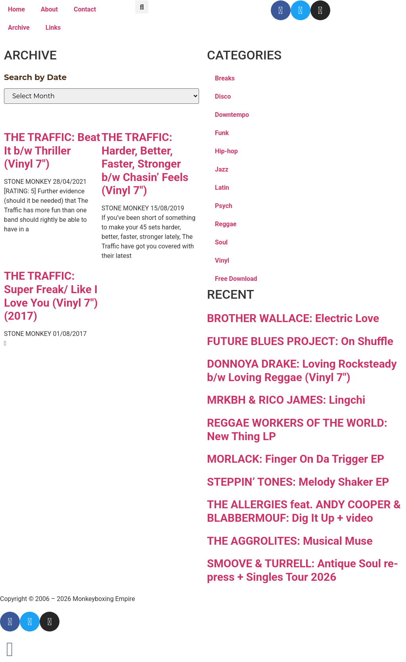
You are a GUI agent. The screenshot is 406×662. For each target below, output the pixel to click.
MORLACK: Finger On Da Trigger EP (295, 458)
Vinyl (222, 260)
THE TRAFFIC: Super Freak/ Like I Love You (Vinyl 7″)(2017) (51, 295)
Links (53, 27)
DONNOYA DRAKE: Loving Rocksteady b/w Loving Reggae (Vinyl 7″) (301, 370)
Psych (223, 206)
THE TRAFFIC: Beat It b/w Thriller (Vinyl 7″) (52, 150)
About (49, 9)
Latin (222, 187)
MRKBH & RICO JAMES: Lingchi (286, 399)
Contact (85, 9)
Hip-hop (226, 151)
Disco (223, 96)
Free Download (236, 278)
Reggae (225, 224)
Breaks (225, 78)
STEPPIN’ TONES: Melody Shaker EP (298, 481)
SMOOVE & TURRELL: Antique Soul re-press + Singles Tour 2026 (302, 570)
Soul (221, 242)
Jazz (221, 169)
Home (16, 9)
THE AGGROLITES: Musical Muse (290, 541)
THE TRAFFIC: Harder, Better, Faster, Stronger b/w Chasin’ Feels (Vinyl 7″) (145, 164)
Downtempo (232, 114)
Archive (19, 27)
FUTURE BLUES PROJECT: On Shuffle (300, 341)
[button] (141, 6)
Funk (222, 133)
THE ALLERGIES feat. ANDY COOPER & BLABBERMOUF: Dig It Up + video (304, 511)
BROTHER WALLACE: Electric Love (293, 318)
